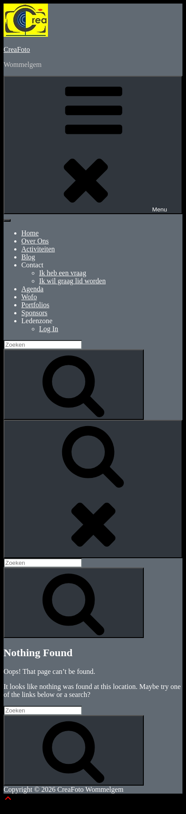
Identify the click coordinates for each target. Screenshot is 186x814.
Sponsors (34, 313)
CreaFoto (17, 49)
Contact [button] (32, 265)
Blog (28, 257)
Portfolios (35, 305)
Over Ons (35, 241)
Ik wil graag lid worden (72, 281)
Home (30, 233)
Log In (48, 329)
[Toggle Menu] (7, 220)
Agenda (32, 289)
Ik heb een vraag (62, 273)
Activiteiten (38, 249)
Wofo (29, 297)
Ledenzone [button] (36, 321)
